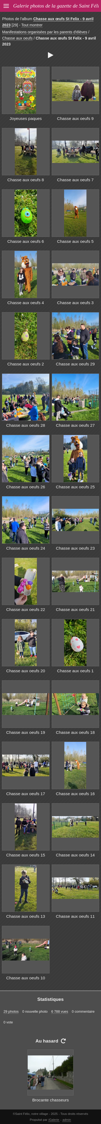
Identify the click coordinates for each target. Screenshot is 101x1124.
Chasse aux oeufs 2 (25, 364)
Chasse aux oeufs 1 (75, 670)
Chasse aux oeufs (17, 38)
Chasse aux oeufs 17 (25, 793)
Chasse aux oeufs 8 (25, 179)
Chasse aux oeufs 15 (25, 855)
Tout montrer (32, 25)
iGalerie (53, 1119)
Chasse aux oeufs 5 (75, 241)
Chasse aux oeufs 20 (25, 670)
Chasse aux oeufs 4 (25, 302)
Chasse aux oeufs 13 (25, 916)
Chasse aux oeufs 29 (75, 364)
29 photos (11, 1011)
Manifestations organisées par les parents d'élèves (44, 32)
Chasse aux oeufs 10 (25, 978)
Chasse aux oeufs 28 (25, 425)
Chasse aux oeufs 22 (25, 609)
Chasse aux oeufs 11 (75, 916)
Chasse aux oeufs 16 (75, 793)
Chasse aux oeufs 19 (25, 732)
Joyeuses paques (25, 118)
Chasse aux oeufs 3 (75, 302)
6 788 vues (59, 1011)
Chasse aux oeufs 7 (75, 179)
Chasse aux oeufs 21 (75, 609)
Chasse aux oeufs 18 (75, 732)
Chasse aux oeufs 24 (25, 548)
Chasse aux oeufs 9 (75, 118)
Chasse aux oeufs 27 (75, 425)
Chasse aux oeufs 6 (25, 241)
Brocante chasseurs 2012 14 (50, 1103)
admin (66, 1119)
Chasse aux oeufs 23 (75, 548)
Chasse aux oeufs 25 (75, 487)
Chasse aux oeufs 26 (25, 487)
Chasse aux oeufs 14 (75, 855)
